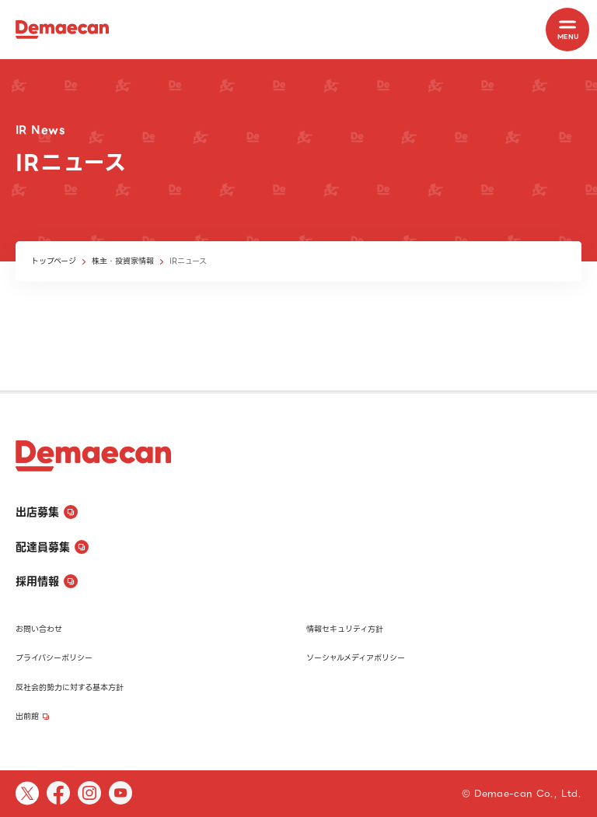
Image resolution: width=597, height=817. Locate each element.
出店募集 (47, 512)
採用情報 (47, 581)
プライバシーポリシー (54, 657)
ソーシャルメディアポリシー (355, 657)
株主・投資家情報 (123, 261)
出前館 (32, 716)
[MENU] (567, 29)
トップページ (53, 261)
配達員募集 (52, 547)
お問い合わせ (39, 629)
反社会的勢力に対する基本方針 (70, 687)
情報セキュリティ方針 (344, 629)
